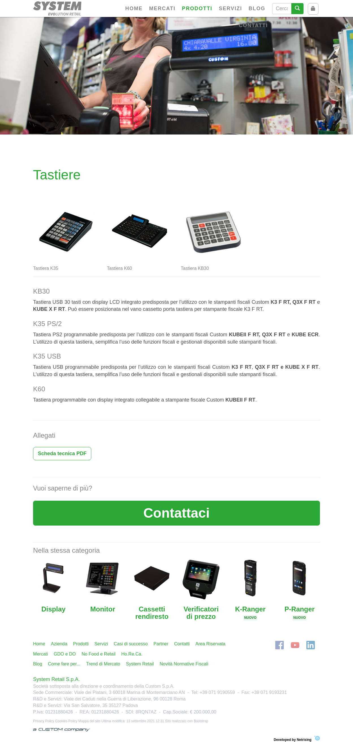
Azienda (59, 643)
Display (53, 609)
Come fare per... (64, 663)
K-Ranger (250, 612)
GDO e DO (65, 654)
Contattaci (176, 512)
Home (133, 8)
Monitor (102, 609)
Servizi (230, 8)
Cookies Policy (66, 721)
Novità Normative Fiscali (184, 663)
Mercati (162, 8)
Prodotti (197, 8)
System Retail (140, 663)
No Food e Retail (99, 654)
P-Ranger (299, 612)
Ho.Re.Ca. (131, 654)
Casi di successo (131, 643)
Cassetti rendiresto (151, 612)
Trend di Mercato (103, 663)
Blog (257, 8)
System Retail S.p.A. (56, 679)
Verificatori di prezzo (201, 612)
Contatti (253, 25)
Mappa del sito (89, 721)
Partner (160, 643)
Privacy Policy (43, 721)
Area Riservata (211, 643)
